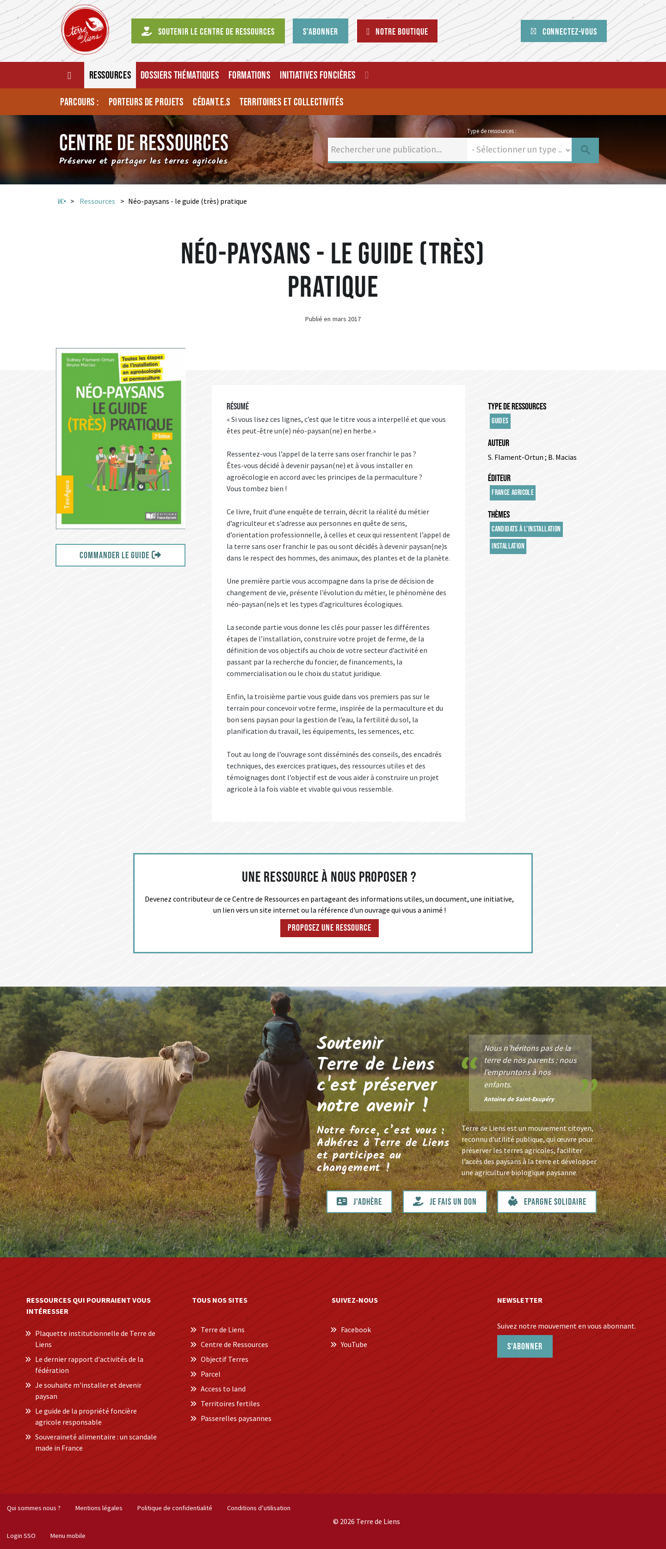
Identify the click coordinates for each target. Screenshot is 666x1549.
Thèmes (499, 514)
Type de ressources (517, 406)
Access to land (223, 1388)
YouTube (354, 1344)
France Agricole (513, 492)
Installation (508, 546)
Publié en (318, 319)
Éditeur (499, 478)
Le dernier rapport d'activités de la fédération (89, 1364)
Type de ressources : (492, 130)
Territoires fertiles (230, 1403)
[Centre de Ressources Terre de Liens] (85, 29)
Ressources (97, 201)
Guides (500, 421)
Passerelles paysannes (236, 1418)
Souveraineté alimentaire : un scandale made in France (96, 1442)
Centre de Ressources (234, 1344)
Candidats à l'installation (526, 529)
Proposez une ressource (329, 927)
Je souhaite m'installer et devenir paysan (88, 1390)
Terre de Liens (223, 1329)
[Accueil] (70, 75)
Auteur (498, 443)
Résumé (238, 406)
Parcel (211, 1373)
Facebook (356, 1329)
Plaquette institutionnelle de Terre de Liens (95, 1339)
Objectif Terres (224, 1359)
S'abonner (525, 1346)
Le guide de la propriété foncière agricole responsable (86, 1416)
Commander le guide (114, 555)
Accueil (62, 201)
